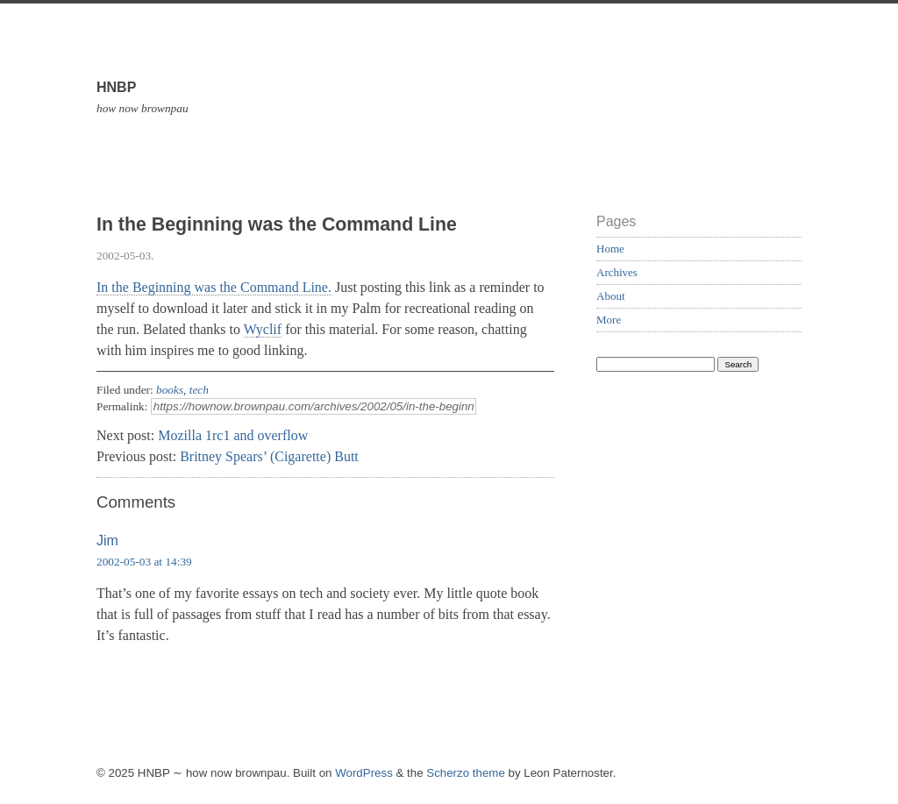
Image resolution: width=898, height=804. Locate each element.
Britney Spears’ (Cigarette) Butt (269, 456)
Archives (617, 272)
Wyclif (263, 329)
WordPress (364, 772)
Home (610, 248)
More (608, 319)
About (610, 295)
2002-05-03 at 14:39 (144, 561)
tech (199, 389)
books (169, 389)
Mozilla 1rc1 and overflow (233, 435)
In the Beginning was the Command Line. (213, 287)
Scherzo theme (465, 772)
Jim (107, 540)
